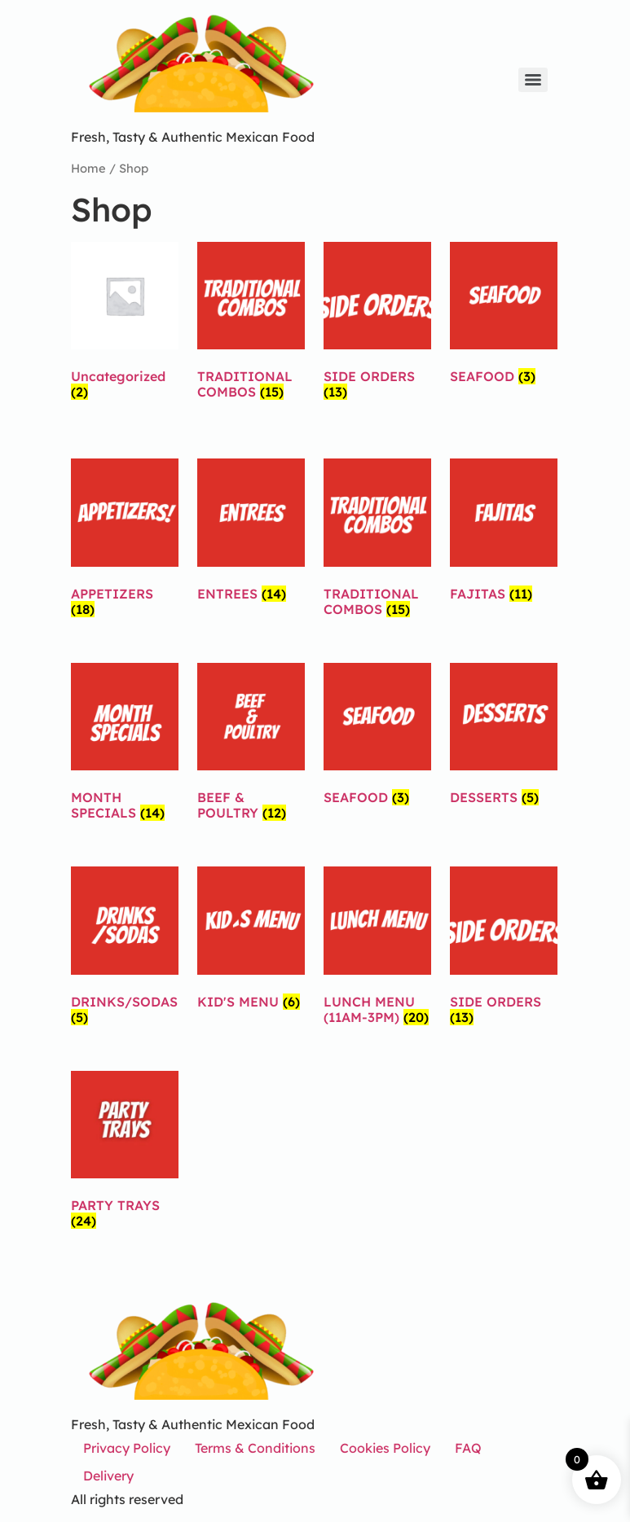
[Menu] (533, 80)
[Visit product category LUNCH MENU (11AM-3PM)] (377, 949)
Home (88, 168)
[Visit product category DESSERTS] (503, 737)
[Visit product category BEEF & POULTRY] (251, 745)
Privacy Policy (126, 1448)
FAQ (468, 1448)
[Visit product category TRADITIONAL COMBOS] (251, 324)
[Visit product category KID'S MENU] (251, 940)
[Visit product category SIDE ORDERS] (377, 324)
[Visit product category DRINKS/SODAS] (124, 949)
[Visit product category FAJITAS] (503, 532)
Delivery (108, 1475)
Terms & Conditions (255, 1448)
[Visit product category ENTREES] (251, 532)
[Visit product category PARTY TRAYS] (124, 1153)
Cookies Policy (385, 1448)
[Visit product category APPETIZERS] (124, 541)
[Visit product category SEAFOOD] (503, 316)
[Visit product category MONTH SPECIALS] (124, 745)
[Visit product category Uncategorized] (124, 324)
